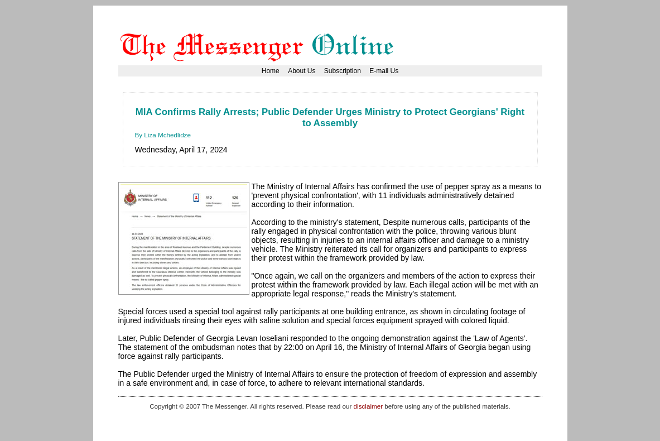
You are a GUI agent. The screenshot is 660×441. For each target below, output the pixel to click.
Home (271, 71)
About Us (301, 71)
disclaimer (368, 406)
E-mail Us (383, 71)
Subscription (342, 71)
